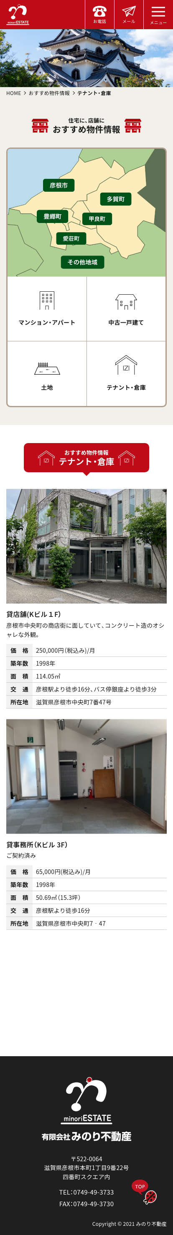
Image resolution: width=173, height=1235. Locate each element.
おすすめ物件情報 (49, 92)
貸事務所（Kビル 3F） (37, 844)
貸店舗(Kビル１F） (34, 614)
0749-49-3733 (94, 1191)
